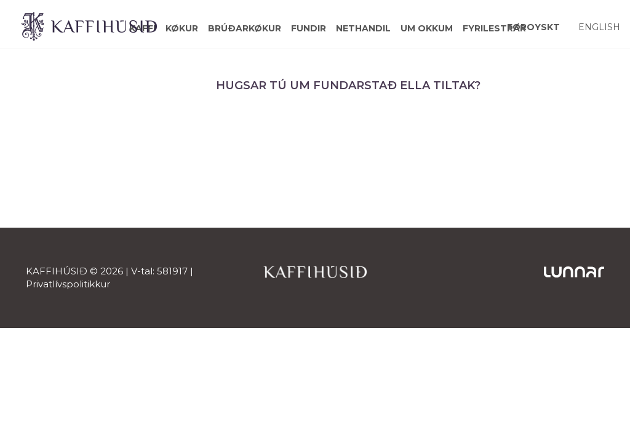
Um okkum (427, 28)
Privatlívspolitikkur (68, 284)
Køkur (181, 28)
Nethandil (363, 28)
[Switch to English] (599, 26)
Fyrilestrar (494, 28)
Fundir (308, 28)
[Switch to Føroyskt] (533, 26)
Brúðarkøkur (244, 28)
